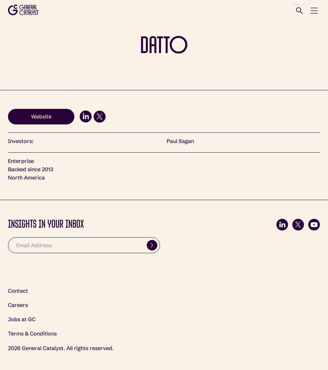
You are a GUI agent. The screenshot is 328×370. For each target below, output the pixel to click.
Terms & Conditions (32, 334)
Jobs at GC (22, 319)
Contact (18, 291)
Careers (18, 305)
